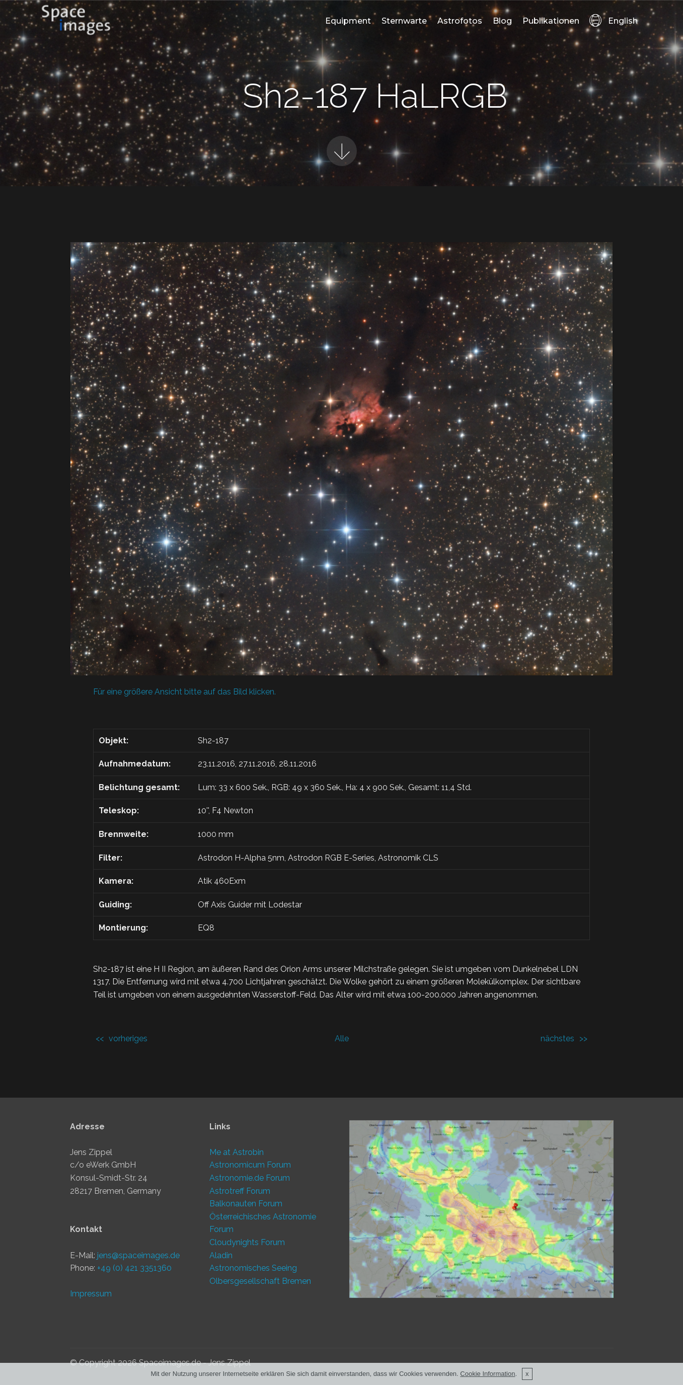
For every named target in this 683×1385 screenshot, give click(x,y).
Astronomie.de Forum (249, 1183)
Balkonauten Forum (245, 1208)
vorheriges (128, 1038)
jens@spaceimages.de (138, 1260)
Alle (342, 1038)
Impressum (91, 1299)
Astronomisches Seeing (253, 1273)
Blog (502, 21)
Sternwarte (404, 21)
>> (583, 1038)
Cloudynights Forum (247, 1247)
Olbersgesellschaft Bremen (260, 1285)
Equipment (348, 21)
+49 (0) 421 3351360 (134, 1273)
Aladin (221, 1260)
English (613, 21)
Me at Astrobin (236, 1157)
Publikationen (550, 21)
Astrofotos (459, 21)
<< (100, 1038)
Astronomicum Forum (250, 1170)
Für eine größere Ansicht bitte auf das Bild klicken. (184, 692)
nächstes (557, 1038)
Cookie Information (487, 1375)
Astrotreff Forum (239, 1195)
